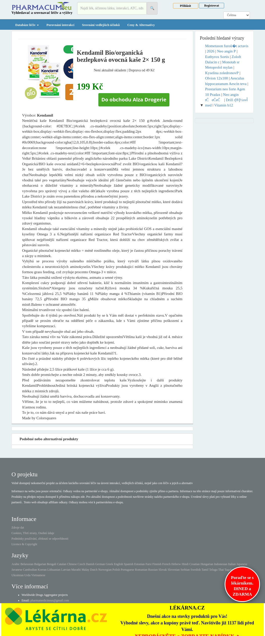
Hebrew (176, 564)
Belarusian (26, 564)
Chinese (72, 564)
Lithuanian (54, 569)
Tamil (205, 569)
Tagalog (229, 569)
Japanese (242, 564)
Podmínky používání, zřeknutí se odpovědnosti (40, 538)
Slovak (162, 569)
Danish (90, 564)
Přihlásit (185, 6)
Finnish (156, 564)
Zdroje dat (18, 527)
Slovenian (174, 569)
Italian (232, 564)
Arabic (16, 564)
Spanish (128, 564)
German (100, 564)
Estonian (139, 564)
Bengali (51, 564)
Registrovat (211, 5)
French (166, 564)
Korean (42, 569)
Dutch (93, 569)
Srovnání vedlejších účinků (101, 25)
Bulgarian (40, 564)
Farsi (148, 564)
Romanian (141, 569)
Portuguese (127, 569)
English (118, 564)
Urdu (27, 575)
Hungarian (206, 564)
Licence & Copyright (24, 544)
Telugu (213, 569)
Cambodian (30, 569)
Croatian (194, 564)
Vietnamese (38, 575)
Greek (109, 564)
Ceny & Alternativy (141, 25)
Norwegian (104, 569)
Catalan (61, 564)
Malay (85, 569)
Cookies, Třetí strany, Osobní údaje (33, 533)
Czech (81, 564)
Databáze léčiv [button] (27, 25)
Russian (153, 569)
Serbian (185, 569)
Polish (116, 569)
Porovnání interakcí (60, 25)
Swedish (195, 569)
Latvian (66, 569)
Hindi (185, 564)
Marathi (76, 569)
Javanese (17, 569)
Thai (221, 569)
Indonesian (220, 564)
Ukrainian (18, 575)
